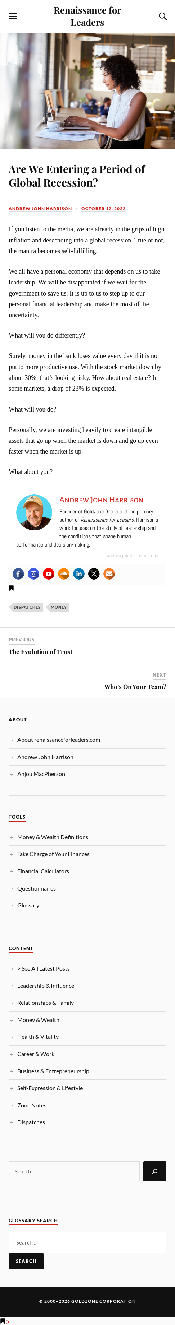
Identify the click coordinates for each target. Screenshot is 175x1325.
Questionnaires (36, 888)
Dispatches (27, 607)
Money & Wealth (38, 1019)
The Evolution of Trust (40, 651)
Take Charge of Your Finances (53, 853)
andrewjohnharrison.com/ (132, 555)
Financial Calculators (43, 871)
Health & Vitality (38, 1036)
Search (26, 1261)
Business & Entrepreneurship (53, 1071)
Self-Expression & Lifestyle (50, 1087)
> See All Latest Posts (43, 968)
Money (59, 607)
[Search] (154, 1171)
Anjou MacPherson (41, 773)
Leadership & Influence (45, 985)
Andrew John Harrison (40, 208)
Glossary (28, 905)
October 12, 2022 (103, 208)
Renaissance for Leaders (87, 16)
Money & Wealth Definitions (52, 836)
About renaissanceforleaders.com (58, 739)
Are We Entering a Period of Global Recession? (77, 175)
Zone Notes (31, 1105)
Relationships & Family (45, 1002)
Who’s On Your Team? (135, 687)
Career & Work (35, 1053)
